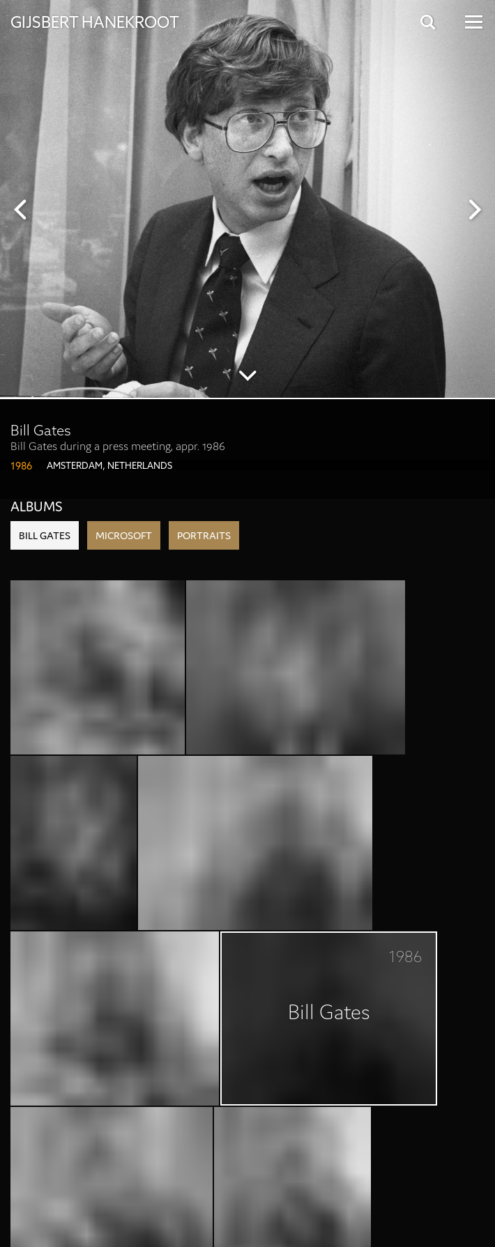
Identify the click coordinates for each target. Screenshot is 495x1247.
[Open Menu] (472, 22)
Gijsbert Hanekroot (94, 21)
